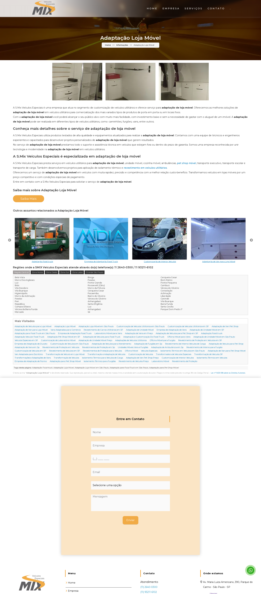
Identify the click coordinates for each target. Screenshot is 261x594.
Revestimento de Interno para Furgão (204, 347)
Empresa (171, 8)
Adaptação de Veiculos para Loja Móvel (33, 326)
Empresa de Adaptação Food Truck (75, 333)
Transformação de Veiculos (66, 358)
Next (251, 240)
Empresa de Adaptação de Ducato (31, 344)
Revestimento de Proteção (184, 361)
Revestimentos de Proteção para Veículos (102, 351)
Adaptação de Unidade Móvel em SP (207, 330)
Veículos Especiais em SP (26, 340)
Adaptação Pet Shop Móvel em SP (63, 337)
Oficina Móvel (131, 351)
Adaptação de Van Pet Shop (225, 326)
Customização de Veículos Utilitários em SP (188, 326)
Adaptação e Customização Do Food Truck (143, 337)
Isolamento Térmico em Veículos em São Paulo (182, 351)
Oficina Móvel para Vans (178, 337)
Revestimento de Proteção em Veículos (60, 347)
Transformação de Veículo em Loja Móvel (65, 354)
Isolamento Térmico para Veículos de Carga (102, 358)
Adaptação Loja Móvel (65, 326)
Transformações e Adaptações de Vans (33, 358)
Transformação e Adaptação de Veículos (106, 354)
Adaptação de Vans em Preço (139, 333)
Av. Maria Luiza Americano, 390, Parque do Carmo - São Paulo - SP (228, 585)
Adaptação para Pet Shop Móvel (65, 361)
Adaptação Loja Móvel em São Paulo (96, 326)
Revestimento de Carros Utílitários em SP (103, 330)
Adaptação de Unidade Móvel (140, 330)
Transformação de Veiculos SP (208, 354)
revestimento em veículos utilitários (145, 167)
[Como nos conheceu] (130, 485)
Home (152, 8)
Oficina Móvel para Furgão (162, 340)
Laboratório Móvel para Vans (108, 333)
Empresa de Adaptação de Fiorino (31, 361)
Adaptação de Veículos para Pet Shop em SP (177, 333)
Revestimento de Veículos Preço (134, 361)
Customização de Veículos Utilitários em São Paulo (141, 326)
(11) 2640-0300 (148, 587)
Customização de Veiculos (140, 354)
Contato (216, 8)
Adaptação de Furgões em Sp (148, 344)
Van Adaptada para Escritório (29, 354)
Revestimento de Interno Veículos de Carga (185, 344)
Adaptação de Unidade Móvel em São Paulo (214, 337)
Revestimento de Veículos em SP (64, 351)
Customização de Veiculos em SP (30, 351)
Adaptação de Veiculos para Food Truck (101, 337)
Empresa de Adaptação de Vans (172, 330)
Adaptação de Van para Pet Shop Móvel (227, 351)
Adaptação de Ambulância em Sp (167, 347)
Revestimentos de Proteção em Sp (98, 347)
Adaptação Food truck (211, 333)
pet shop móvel (186, 163)
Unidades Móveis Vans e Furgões (133, 347)
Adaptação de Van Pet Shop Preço (142, 358)
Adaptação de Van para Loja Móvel (31, 330)
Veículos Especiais (149, 351)
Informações (122, 45)
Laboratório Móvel (160, 361)
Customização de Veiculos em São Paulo (69, 344)
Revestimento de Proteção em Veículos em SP (200, 340)
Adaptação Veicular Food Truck (29, 337)
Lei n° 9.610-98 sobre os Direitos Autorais (228, 373)
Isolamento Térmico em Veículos (212, 358)
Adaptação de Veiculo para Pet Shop (226, 344)
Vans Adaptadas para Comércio (66, 330)
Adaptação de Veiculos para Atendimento (111, 344)
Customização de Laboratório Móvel (58, 340)
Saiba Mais (28, 199)
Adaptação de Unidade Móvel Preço (95, 340)
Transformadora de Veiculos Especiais (173, 354)
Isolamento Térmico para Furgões (100, 361)
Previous (9, 240)
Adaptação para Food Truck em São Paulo (35, 333)
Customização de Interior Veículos (178, 358)
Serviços (194, 8)
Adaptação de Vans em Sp (27, 347)
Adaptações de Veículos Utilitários (131, 340)
